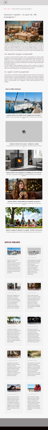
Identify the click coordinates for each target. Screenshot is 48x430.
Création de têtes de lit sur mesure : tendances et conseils (24, 144)
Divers (9, 9)
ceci (14, 61)
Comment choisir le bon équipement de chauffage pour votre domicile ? (24, 172)
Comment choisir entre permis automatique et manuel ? (34, 323)
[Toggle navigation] (5, 2)
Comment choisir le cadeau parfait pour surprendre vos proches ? (24, 201)
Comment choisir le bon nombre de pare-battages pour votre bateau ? (24, 115)
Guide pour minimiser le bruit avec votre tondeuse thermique (34, 357)
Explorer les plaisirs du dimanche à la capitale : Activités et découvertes (24, 230)
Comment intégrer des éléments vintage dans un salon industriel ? (13, 357)
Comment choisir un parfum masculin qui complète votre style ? (13, 391)
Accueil (5, 9)
